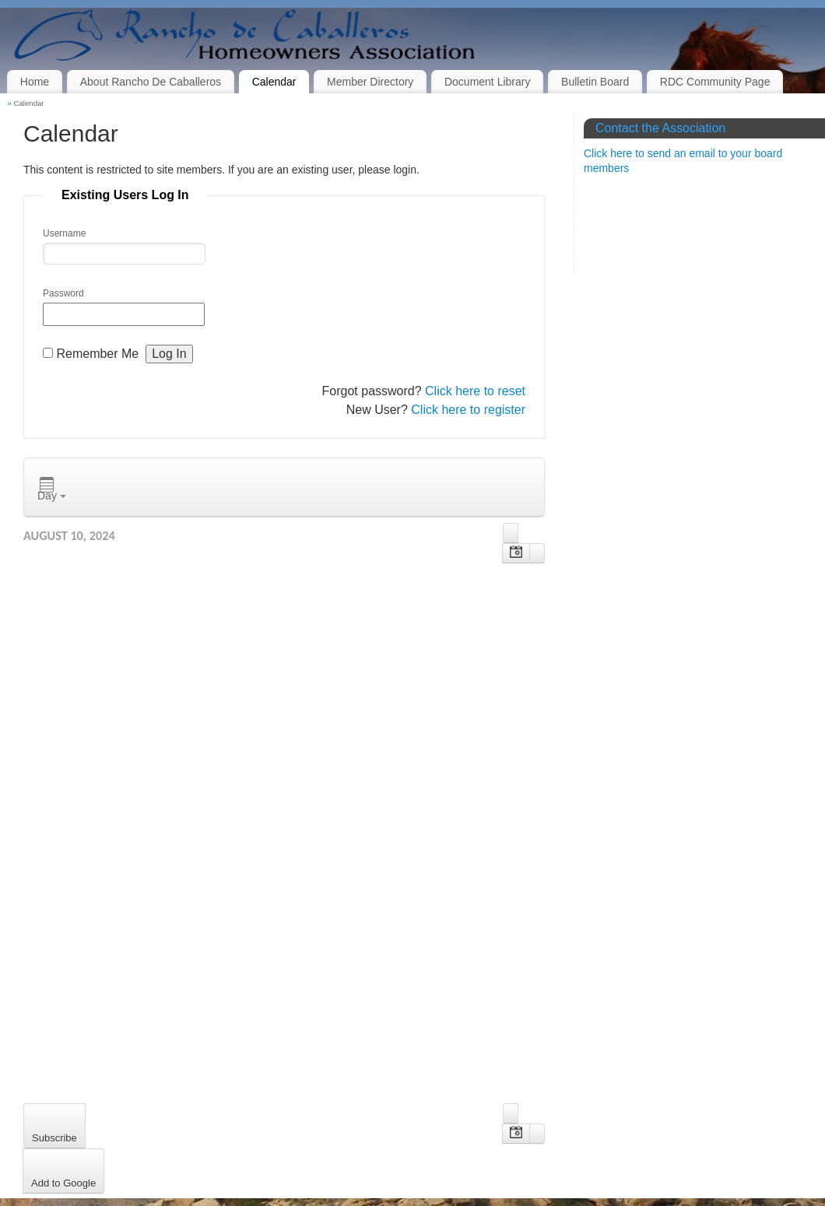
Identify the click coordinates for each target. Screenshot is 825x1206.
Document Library (487, 81)
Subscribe (54, 1138)
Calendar (274, 81)
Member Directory (370, 81)
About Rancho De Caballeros (150, 81)
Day (51, 489)
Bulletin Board (595, 81)
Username (64, 233)
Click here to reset (475, 391)
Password (63, 293)
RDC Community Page (715, 81)
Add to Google (63, 1183)
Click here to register (468, 409)
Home (34, 81)
